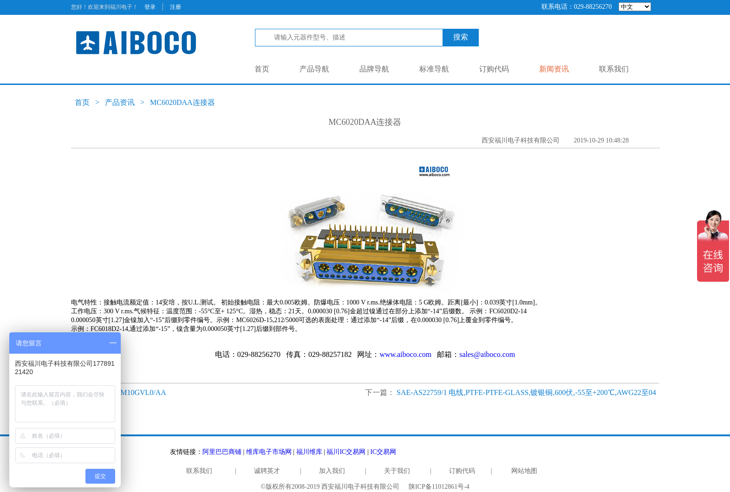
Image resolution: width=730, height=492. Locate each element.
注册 (175, 7)
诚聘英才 (267, 470)
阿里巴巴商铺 (221, 451)
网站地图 (524, 470)
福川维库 (309, 451)
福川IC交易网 (345, 451)
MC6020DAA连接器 (182, 102)
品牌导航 (374, 69)
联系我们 (614, 69)
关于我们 (397, 470)
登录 (150, 7)
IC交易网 (383, 451)
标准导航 (434, 69)
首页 (261, 69)
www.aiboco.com (405, 354)
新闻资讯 (554, 69)
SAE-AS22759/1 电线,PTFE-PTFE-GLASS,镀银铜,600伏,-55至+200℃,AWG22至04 (526, 392)
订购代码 (494, 69)
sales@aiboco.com (487, 354)
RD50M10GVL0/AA (134, 392)
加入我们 (332, 470)
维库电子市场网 (269, 451)
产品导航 (314, 69)
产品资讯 (120, 102)
